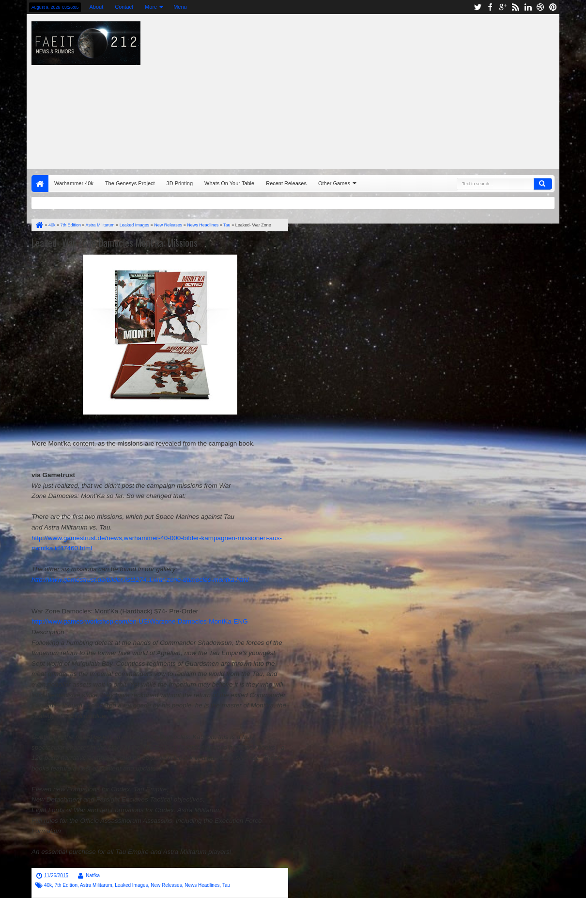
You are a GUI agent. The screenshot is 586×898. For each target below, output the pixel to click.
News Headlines (202, 885)
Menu (180, 7)
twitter (477, 7)
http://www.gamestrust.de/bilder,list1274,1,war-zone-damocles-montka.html (139, 579)
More (151, 7)
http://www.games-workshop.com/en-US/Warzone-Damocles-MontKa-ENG (139, 621)
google (502, 7)
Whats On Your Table (229, 183)
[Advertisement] (394, 89)
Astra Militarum (96, 885)
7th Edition (66, 885)
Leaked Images (131, 885)
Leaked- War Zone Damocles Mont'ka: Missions (114, 242)
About (96, 7)
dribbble (540, 7)
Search (543, 184)
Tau (226, 885)
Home (39, 183)
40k (48, 885)
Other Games (334, 183)
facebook (490, 7)
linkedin (528, 7)
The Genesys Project (130, 183)
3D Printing (180, 183)
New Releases (166, 885)
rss (515, 7)
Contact (124, 7)
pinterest (553, 7)
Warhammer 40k (73, 183)
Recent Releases (286, 183)
